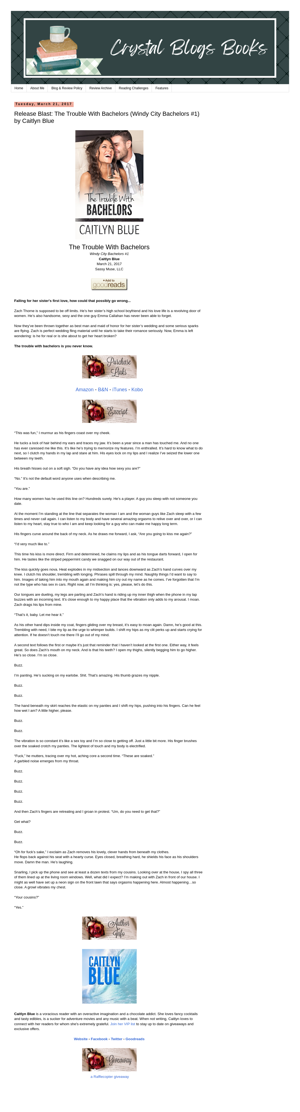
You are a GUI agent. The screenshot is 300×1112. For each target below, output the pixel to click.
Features (161, 88)
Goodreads (135, 1039)
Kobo (137, 389)
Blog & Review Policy (66, 88)
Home (18, 88)
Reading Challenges (133, 88)
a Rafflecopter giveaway (110, 1077)
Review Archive (100, 88)
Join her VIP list (122, 1024)
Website (81, 1039)
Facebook (99, 1039)
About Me (37, 88)
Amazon (85, 389)
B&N (103, 389)
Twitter (116, 1039)
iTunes (119, 389)
